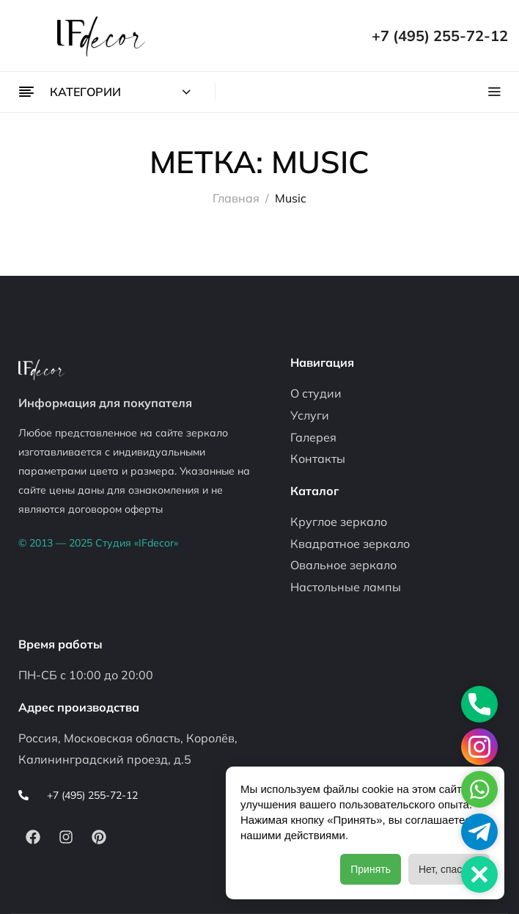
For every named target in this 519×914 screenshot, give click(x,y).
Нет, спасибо (449, 869)
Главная (236, 198)
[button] (479, 874)
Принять (370, 869)
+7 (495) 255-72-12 (440, 35)
